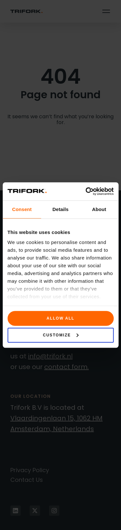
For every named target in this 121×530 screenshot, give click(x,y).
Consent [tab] (22, 209)
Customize (61, 335)
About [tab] (99, 209)
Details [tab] (61, 209)
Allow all (60, 318)
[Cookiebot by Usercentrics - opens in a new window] (86, 191)
